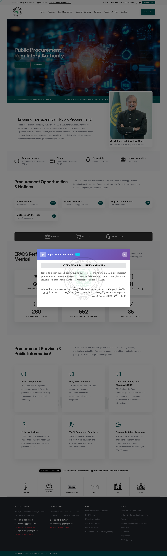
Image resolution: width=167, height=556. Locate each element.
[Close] (124, 254)
